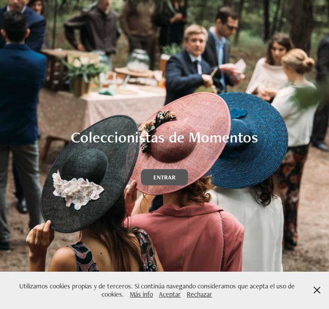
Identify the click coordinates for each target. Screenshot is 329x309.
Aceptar (170, 294)
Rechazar (199, 294)
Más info (141, 294)
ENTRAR (164, 177)
